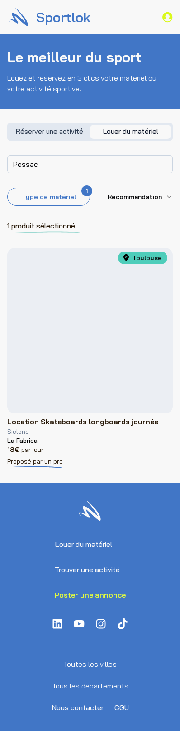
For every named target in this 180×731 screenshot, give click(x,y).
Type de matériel (56, 194)
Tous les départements (90, 685)
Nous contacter (78, 707)
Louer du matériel (83, 544)
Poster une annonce (90, 594)
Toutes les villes (90, 664)
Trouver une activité (87, 569)
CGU (121, 707)
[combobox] (90, 164)
